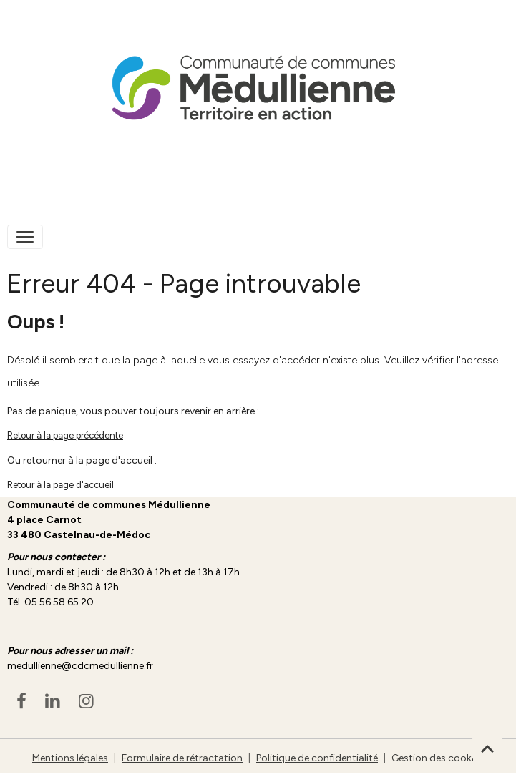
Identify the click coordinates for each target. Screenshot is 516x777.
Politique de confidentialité (317, 758)
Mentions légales (70, 758)
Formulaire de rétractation (182, 758)
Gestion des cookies (437, 758)
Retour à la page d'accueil (60, 484)
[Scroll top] (487, 748)
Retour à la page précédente (65, 435)
